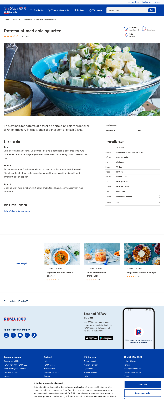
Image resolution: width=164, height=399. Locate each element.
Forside (6, 19)
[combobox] (131, 10)
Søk (151, 10)
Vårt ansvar (90, 356)
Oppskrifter (16, 19)
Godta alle (142, 365)
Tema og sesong (12, 356)
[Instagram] (6, 335)
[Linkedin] (27, 335)
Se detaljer (138, 394)
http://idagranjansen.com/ (17, 211)
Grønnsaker (28, 19)
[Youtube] (20, 335)
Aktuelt (48, 356)
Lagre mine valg (142, 374)
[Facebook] (13, 335)
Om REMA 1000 (133, 356)
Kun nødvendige (142, 382)
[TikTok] (34, 335)
